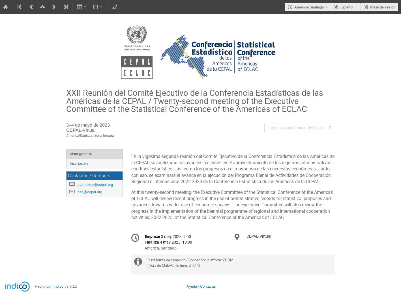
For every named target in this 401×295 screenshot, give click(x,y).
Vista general (81, 154)
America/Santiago (309, 7)
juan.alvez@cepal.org (95, 184)
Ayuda (191, 286)
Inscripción (79, 163)
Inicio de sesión (382, 7)
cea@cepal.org (90, 192)
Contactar (208, 286)
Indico (58, 286)
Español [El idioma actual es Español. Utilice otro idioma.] (346, 7)
